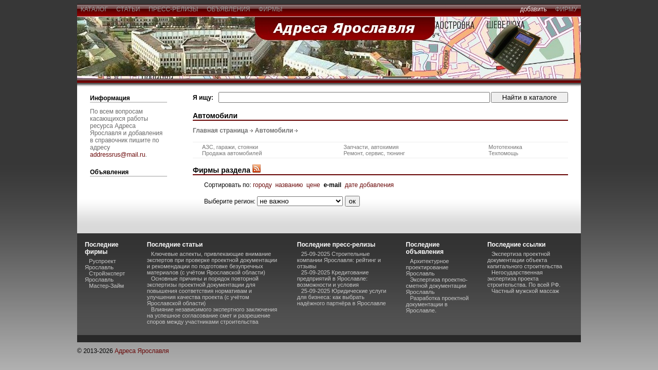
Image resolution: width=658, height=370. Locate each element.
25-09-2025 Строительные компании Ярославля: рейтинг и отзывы (339, 260)
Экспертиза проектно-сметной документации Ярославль (437, 285)
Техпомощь (503, 153)
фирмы (270, 9)
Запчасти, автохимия (370, 147)
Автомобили (274, 130)
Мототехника (505, 147)
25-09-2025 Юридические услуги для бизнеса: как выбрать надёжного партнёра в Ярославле (342, 297)
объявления (228, 9)
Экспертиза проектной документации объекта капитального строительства (524, 260)
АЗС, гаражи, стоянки (230, 147)
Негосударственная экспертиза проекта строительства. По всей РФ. (523, 278)
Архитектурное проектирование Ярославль (427, 267)
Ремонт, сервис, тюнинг (374, 153)
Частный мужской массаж (525, 291)
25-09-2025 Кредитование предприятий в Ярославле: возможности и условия (333, 278)
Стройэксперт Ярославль (105, 276)
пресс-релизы (173, 9)
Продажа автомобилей (232, 153)
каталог (94, 9)
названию (289, 185)
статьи (128, 9)
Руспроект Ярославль (100, 264)
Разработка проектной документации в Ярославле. (437, 304)
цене (313, 185)
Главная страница (220, 130)
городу (262, 185)
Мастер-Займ (106, 286)
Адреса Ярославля (142, 351)
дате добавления (369, 185)
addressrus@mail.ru (117, 154)
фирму (566, 9)
